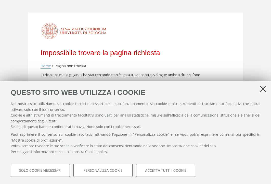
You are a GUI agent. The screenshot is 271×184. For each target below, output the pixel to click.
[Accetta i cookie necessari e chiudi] (263, 89)
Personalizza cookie (102, 170)
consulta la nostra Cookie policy (81, 151)
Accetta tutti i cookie (165, 170)
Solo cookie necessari (40, 170)
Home (46, 65)
